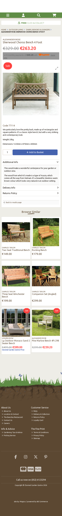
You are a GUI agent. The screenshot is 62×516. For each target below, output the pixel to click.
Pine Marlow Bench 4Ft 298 (45, 340)
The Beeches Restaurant (12, 417)
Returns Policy (38, 417)
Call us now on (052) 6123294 (31, 480)
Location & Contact (10, 414)
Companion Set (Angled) (44, 294)
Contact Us (7, 420)
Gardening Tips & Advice (12, 432)
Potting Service (9, 435)
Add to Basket (35, 152)
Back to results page (14, 202)
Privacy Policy (38, 435)
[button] (57, 68)
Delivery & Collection (41, 414)
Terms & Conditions (40, 432)
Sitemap (36, 438)
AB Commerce (42, 501)
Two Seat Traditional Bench (16, 250)
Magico (23, 501)
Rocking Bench (39, 250)
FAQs (35, 411)
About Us (6, 411)
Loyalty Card (37, 420)
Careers (6, 423)
